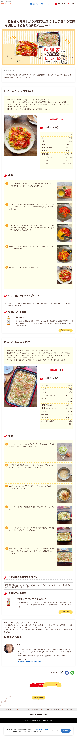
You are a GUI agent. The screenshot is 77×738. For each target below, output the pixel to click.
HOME (6, 11)
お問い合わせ (57, 724)
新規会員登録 (58, 4)
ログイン (72, 4)
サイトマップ (46, 724)
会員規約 (36, 724)
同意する (65, 730)
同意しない (55, 730)
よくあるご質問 (69, 724)
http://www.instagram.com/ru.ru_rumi (33, 664)
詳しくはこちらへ (63, 331)
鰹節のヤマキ (9, 724)
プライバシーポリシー (23, 724)
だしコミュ (10, 4)
